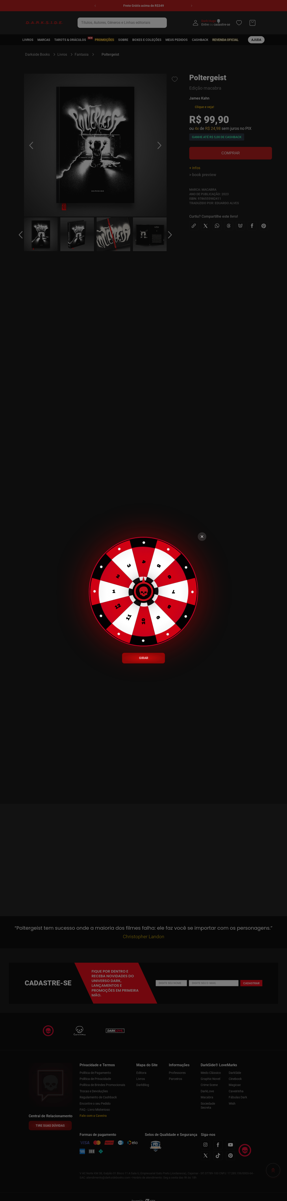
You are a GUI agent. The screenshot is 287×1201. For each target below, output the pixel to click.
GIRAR (143, 658)
